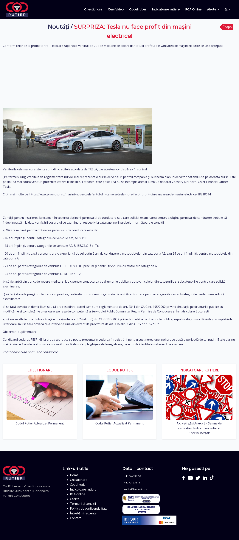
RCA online (77, 494)
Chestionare (93, 9)
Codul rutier (137, 9)
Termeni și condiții (83, 504)
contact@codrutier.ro (135, 489)
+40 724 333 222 (133, 476)
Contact (75, 518)
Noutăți (58, 26)
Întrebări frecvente (83, 513)
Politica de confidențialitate (89, 508)
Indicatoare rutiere (166, 9)
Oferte (74, 499)
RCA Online (193, 9)
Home (74, 475)
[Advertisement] (119, 78)
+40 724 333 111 (133, 482)
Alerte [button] (212, 9)
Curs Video (116, 9)
